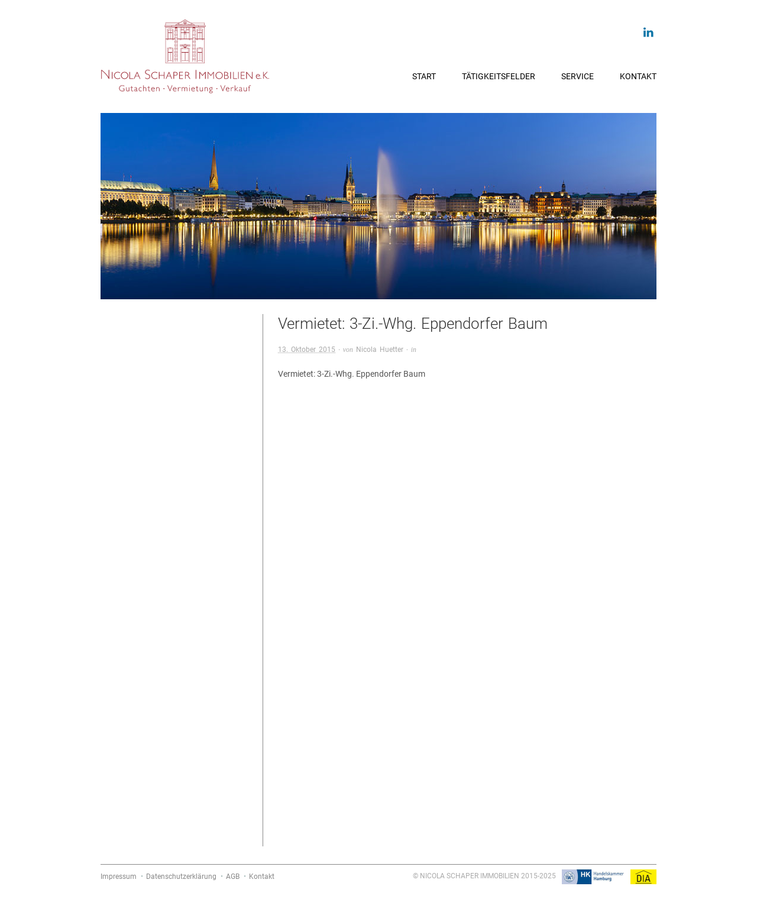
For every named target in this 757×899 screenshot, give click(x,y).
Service (577, 76)
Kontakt (638, 76)
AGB (233, 876)
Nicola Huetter (379, 349)
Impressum (119, 876)
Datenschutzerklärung (181, 876)
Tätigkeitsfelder (498, 76)
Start (424, 76)
